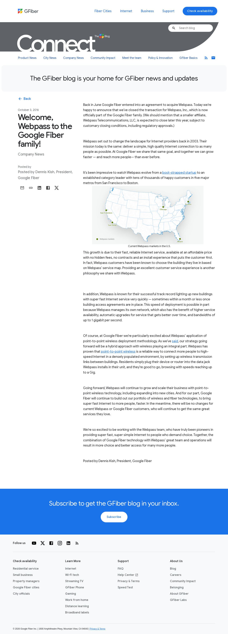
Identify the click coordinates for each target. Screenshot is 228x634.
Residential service (26, 568)
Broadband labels (77, 612)
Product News (27, 58)
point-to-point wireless (118, 351)
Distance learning (77, 606)
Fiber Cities (103, 11)
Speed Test (125, 587)
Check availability (200, 11)
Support (168, 11)
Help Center (128, 575)
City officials (21, 594)
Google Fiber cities (26, 587)
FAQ (120, 568)
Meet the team (131, 58)
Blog (173, 568)
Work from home (76, 600)
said (175, 341)
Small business (23, 575)
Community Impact (103, 58)
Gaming (70, 594)
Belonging (177, 587)
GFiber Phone (74, 587)
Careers (175, 575)
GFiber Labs (178, 600)
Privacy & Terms (129, 581)
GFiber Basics (188, 58)
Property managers (26, 581)
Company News (73, 58)
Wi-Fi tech (72, 575)
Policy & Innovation (160, 58)
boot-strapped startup (179, 173)
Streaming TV (74, 581)
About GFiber (179, 594)
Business (147, 11)
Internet (126, 11)
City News (49, 58)
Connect (63, 44)
